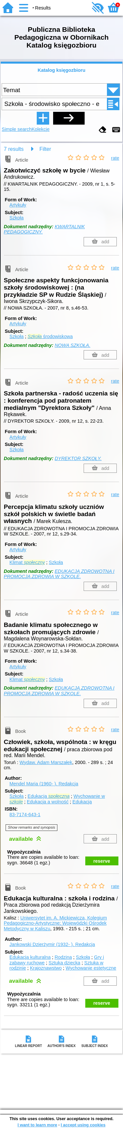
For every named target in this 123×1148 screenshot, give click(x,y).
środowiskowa (50, 336)
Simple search (16, 129)
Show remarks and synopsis (31, 827)
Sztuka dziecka (64, 962)
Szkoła (17, 217)
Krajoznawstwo (46, 968)
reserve (101, 861)
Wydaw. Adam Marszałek (46, 762)
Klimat (27, 562)
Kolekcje (41, 129)
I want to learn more (37, 1124)
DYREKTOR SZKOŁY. (78, 458)
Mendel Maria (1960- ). (44, 783)
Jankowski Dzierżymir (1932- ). (52, 944)
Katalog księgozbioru (62, 70)
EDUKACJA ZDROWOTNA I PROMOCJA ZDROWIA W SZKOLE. (59, 574)
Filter (45, 149)
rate (115, 158)
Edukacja (49, 796)
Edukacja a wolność (48, 801)
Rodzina (63, 957)
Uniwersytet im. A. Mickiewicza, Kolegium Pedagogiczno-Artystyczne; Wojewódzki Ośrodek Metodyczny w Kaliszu (55, 923)
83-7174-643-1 (25, 814)
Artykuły (18, 205)
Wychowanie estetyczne (91, 968)
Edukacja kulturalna (30, 957)
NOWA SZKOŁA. (73, 345)
